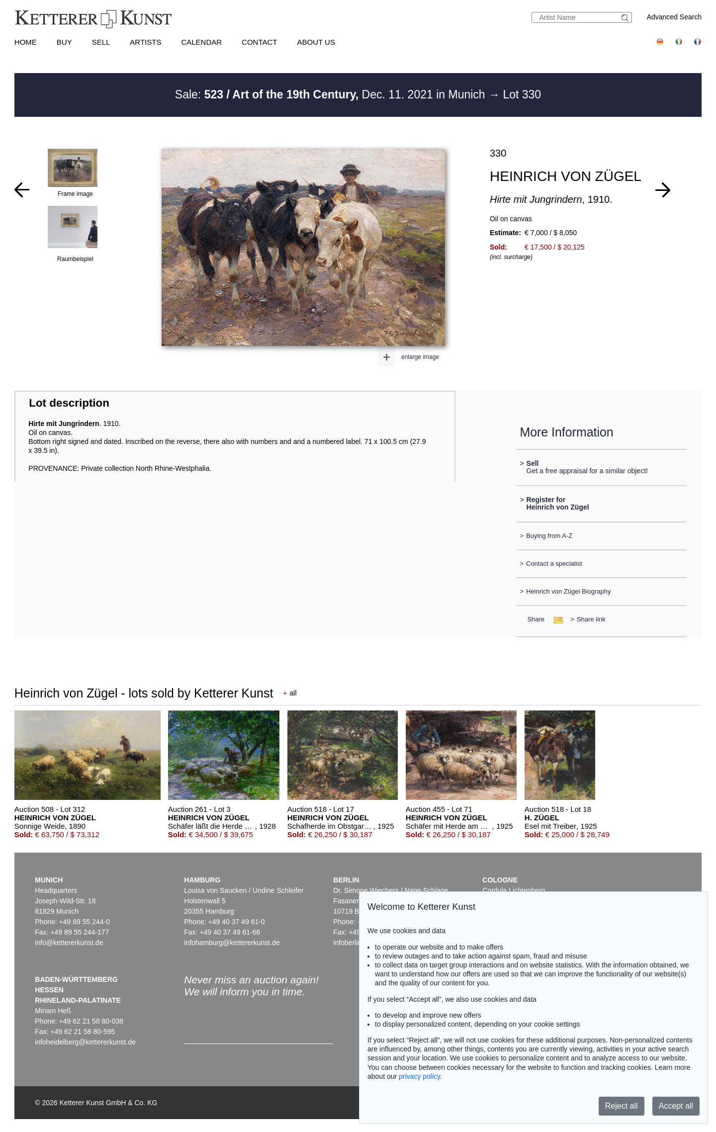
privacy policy (419, 1076)
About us (316, 42)
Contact (259, 42)
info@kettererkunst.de (69, 943)
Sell (101, 42)
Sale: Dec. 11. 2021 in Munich (331, 94)
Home (25, 42)
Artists (145, 42)
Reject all (621, 1106)
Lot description (69, 403)
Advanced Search (674, 17)
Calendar (201, 42)
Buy (64, 42)
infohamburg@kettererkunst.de (231, 943)
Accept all (676, 1106)
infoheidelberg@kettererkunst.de (85, 1042)
